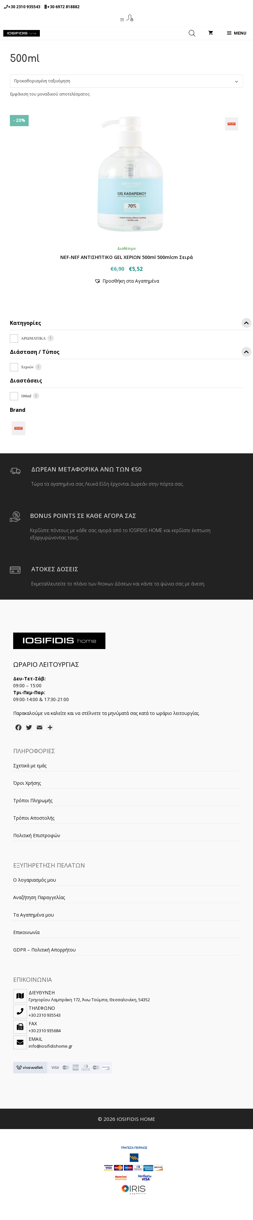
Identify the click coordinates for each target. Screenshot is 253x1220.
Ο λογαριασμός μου (34, 880)
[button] (126, 280)
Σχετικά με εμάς (29, 765)
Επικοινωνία (26, 932)
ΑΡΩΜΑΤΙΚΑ (33, 338)
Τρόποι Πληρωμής (32, 800)
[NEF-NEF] (18, 428)
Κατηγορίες (130, 324)
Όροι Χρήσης (27, 783)
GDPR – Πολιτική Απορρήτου (44, 950)
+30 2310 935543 (24, 7)
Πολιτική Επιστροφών (36, 835)
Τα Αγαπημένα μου (33, 915)
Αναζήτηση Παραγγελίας (39, 897)
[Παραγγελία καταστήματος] (126, 81)
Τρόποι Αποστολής (33, 818)
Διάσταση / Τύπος (130, 353)
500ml (26, 396)
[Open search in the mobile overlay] (192, 33)
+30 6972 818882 (63, 7)
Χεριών (27, 367)
